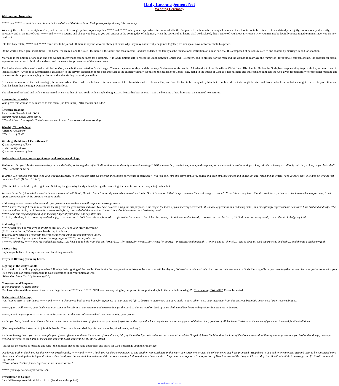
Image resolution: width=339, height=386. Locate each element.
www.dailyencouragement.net (169, 383)
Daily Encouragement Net (169, 4)
